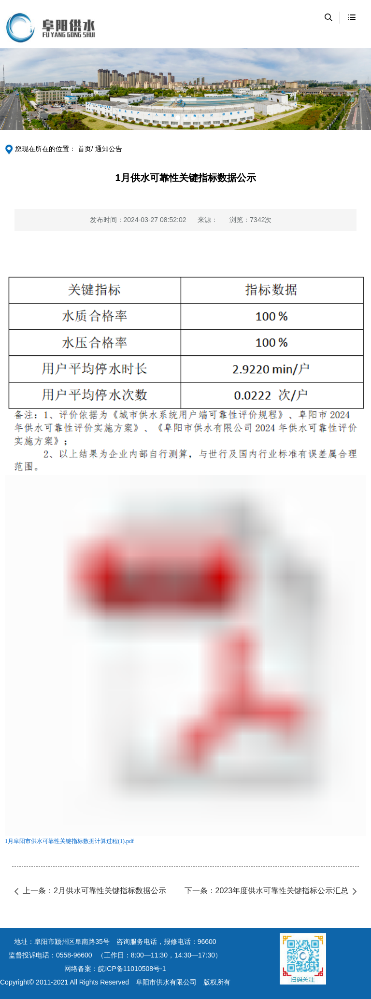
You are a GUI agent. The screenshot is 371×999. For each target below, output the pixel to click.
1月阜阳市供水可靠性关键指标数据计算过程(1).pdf (69, 841)
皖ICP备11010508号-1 (132, 968)
